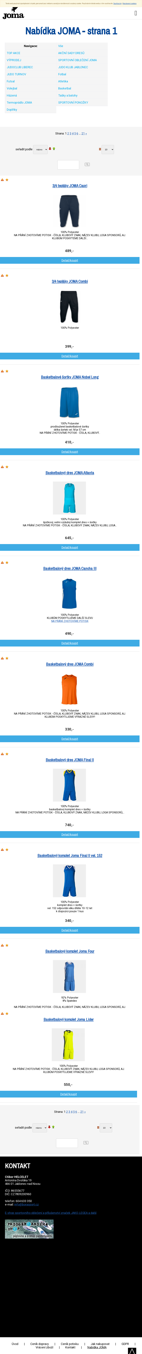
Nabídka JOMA (97, 1347)
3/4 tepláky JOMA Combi (70, 281)
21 (83, 133)
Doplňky (12, 109)
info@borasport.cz (26, 1204)
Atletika (63, 81)
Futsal (11, 81)
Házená (12, 95)
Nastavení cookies (130, 3)
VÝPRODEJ (14, 60)
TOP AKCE (13, 53)
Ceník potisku (70, 1344)
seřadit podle (24, 149)
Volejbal (12, 88)
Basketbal (64, 88)
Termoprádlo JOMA (19, 102)
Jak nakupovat (100, 1344)
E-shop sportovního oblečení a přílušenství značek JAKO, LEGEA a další (50, 1213)
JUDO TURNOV (16, 74)
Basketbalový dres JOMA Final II (70, 759)
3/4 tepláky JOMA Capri (69, 185)
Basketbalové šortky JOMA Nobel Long (70, 377)
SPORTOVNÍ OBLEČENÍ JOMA (77, 60)
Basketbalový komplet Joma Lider (69, 1019)
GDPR (125, 1344)
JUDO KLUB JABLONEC (73, 67)
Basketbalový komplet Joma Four (69, 951)
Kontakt (70, 1347)
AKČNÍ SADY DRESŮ (71, 53)
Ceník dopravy (39, 1344)
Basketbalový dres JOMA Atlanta (70, 472)
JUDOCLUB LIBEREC (20, 67)
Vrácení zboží (44, 1347)
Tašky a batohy (68, 95)
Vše (60, 46)
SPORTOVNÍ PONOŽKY (73, 102)
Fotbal (62, 74)
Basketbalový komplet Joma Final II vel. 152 (69, 855)
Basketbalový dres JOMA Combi (70, 664)
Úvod (15, 1344)
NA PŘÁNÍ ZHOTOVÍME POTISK (69, 621)
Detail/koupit (70, 260)
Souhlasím (117, 3)
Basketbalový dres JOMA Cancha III (69, 568)
